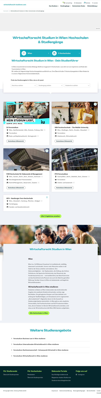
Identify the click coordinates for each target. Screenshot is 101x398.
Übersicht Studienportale (11, 374)
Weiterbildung (92, 6)
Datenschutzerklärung (65, 390)
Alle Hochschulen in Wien (39, 313)
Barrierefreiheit (91, 390)
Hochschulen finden (78, 6)
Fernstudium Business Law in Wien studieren (29, 338)
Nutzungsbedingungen (79, 390)
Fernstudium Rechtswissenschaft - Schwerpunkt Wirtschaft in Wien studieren (40, 350)
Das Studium (53, 6)
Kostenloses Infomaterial (16, 141)
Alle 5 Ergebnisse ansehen (50, 216)
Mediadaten (31, 374)
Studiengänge (64, 6)
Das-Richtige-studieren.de (60, 374)
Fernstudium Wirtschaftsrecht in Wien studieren (30, 356)
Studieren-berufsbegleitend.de (61, 380)
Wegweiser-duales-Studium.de (61, 377)
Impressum (55, 390)
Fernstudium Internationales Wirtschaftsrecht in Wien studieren (36, 344)
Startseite (5, 11)
